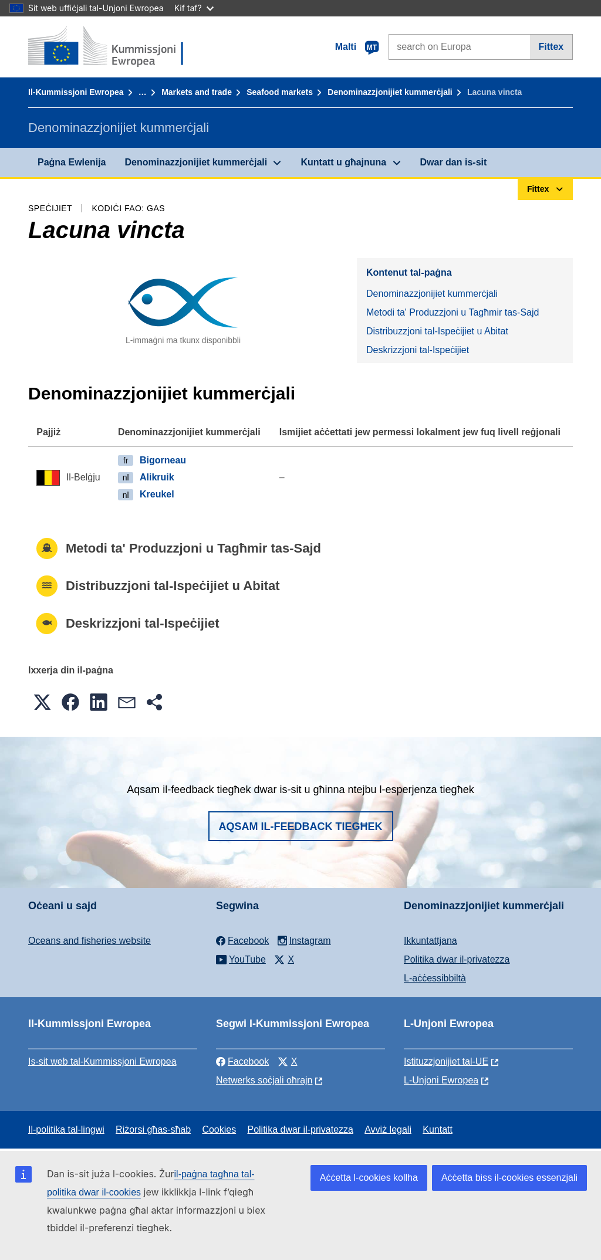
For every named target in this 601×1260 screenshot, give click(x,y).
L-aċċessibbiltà (435, 978)
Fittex (551, 47)
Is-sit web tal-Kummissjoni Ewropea (102, 1061)
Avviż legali (387, 1129)
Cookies (219, 1129)
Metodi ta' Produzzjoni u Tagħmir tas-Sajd (452, 312)
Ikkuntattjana (430, 941)
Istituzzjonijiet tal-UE (446, 1061)
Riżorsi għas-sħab (153, 1129)
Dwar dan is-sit (453, 162)
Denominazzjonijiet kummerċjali (389, 92)
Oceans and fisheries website (89, 941)
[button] (42, 702)
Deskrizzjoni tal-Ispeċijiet (417, 350)
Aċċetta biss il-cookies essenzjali (509, 1178)
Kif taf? (194, 8)
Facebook (242, 1061)
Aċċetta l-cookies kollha (369, 1178)
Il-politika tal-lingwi (66, 1129)
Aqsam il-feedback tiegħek (301, 826)
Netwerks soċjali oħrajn (264, 1080)
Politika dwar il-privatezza (457, 959)
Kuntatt (438, 1129)
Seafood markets (280, 92)
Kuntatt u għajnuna (343, 162)
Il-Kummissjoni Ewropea (76, 92)
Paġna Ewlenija (72, 162)
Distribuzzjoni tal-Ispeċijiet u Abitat (437, 331)
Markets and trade (196, 92)
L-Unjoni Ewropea (441, 1080)
